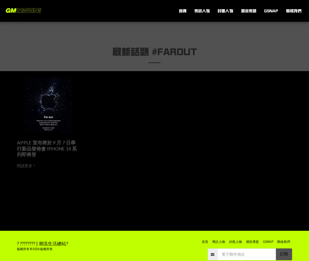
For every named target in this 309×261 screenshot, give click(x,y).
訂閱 (284, 254)
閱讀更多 (26, 166)
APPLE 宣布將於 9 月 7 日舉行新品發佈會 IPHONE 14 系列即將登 (47, 148)
